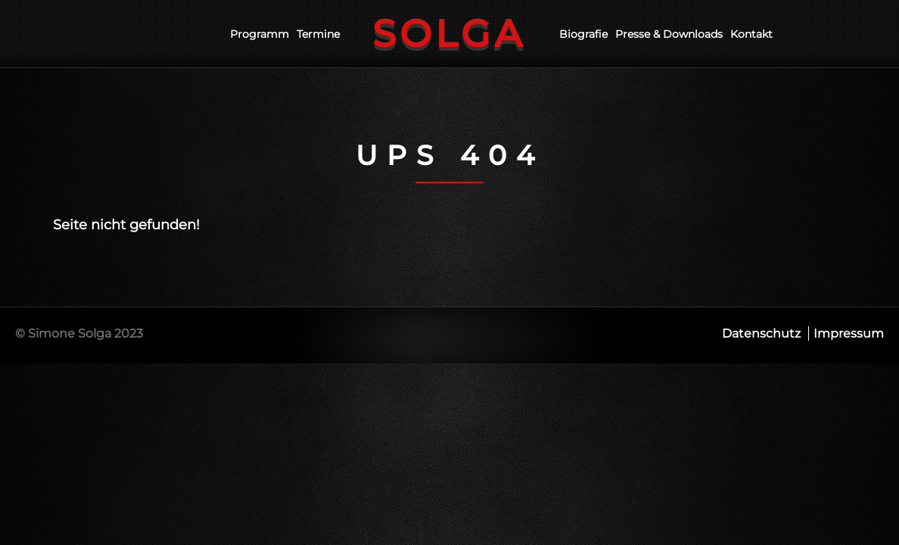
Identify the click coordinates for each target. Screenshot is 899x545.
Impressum (848, 333)
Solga (449, 34)
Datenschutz (761, 333)
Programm (259, 34)
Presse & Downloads (669, 34)
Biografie (583, 34)
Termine (318, 34)
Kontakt (751, 34)
